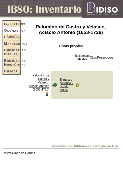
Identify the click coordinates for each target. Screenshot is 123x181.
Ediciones (12, 37)
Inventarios (12, 24)
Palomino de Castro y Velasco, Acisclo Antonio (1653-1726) (39, 82)
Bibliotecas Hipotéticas (12, 63)
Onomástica (12, 30)
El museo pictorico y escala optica (66, 85)
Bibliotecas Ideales (12, 52)
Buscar (11, 71)
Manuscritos (12, 43)
